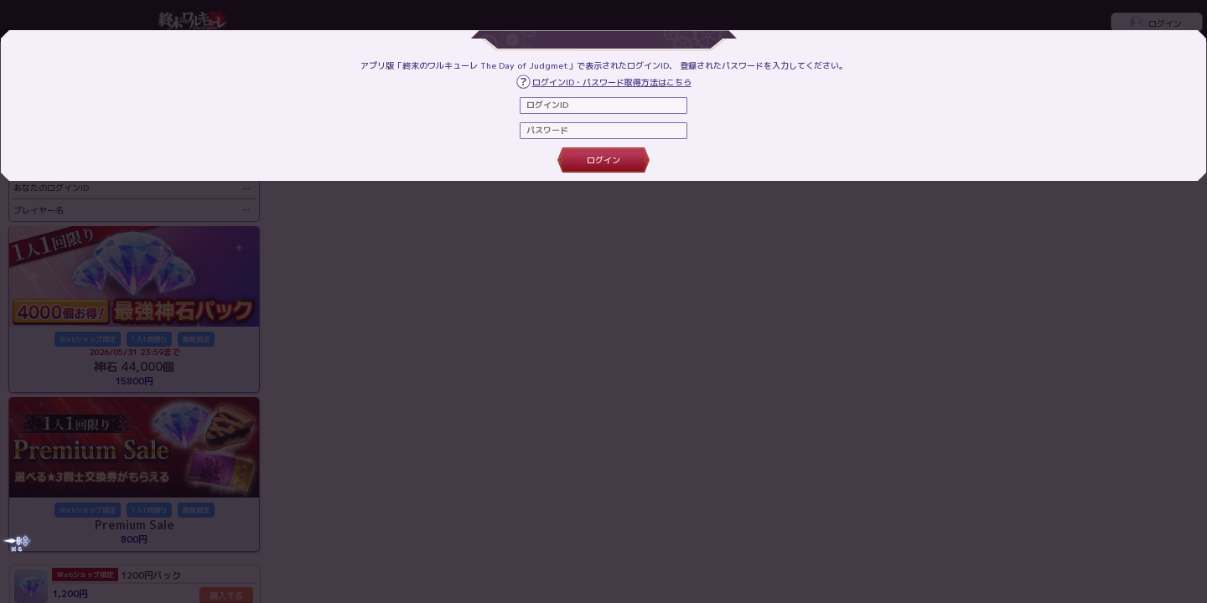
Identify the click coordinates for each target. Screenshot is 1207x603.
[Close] (17, 543)
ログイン (603, 160)
